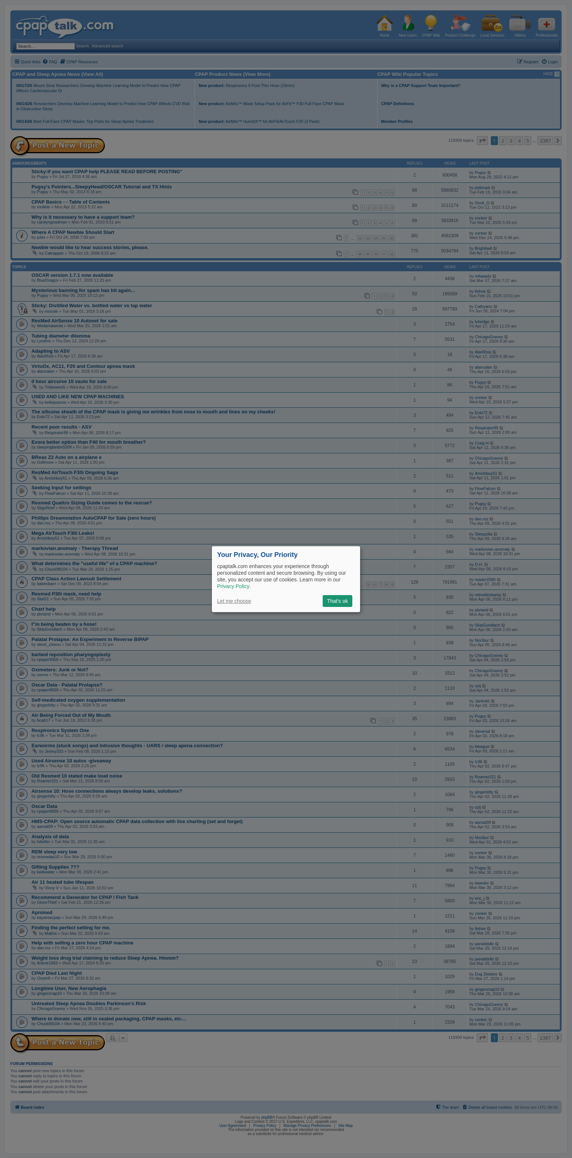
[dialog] (286, 579)
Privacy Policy (233, 586)
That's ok (337, 601)
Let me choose (234, 601)
